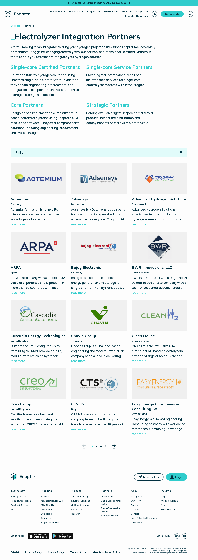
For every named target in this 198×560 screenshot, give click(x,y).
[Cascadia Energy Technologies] (38, 331)
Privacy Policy (33, 552)
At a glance (136, 496)
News (163, 505)
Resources (46, 518)
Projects (92, 11)
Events (134, 505)
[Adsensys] (99, 195)
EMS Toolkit (46, 514)
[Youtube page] (184, 536)
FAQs (13, 509)
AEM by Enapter (19, 496)
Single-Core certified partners (111, 502)
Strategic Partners (110, 516)
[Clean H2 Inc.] (159, 331)
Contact (135, 514)
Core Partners (108, 496)
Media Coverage (169, 501)
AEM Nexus (46, 509)
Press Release (168, 509)
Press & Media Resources (144, 518)
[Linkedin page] (177, 536)
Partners (109, 11)
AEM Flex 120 (47, 505)
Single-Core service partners (110, 510)
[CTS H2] (99, 400)
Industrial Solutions (80, 501)
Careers (135, 509)
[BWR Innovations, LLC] (159, 263)
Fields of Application (21, 501)
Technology (55, 11)
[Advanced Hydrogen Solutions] (159, 195)
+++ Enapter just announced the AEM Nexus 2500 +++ (99, 2)
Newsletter (151, 477)
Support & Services (50, 522)
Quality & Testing (19, 505)
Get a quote (172, 13)
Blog (163, 496)
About (125, 11)
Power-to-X (76, 509)
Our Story (136, 501)
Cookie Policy (56, 552)
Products (74, 11)
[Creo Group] (38, 400)
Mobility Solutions (80, 505)
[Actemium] (38, 195)
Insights (140, 11)
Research (75, 514)
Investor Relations (136, 16)
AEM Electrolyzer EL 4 (52, 501)
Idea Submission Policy (106, 552)
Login (179, 477)
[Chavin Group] (99, 331)
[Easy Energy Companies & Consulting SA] (159, 402)
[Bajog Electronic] (99, 263)
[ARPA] (38, 263)
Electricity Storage (80, 496)
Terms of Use (78, 552)
